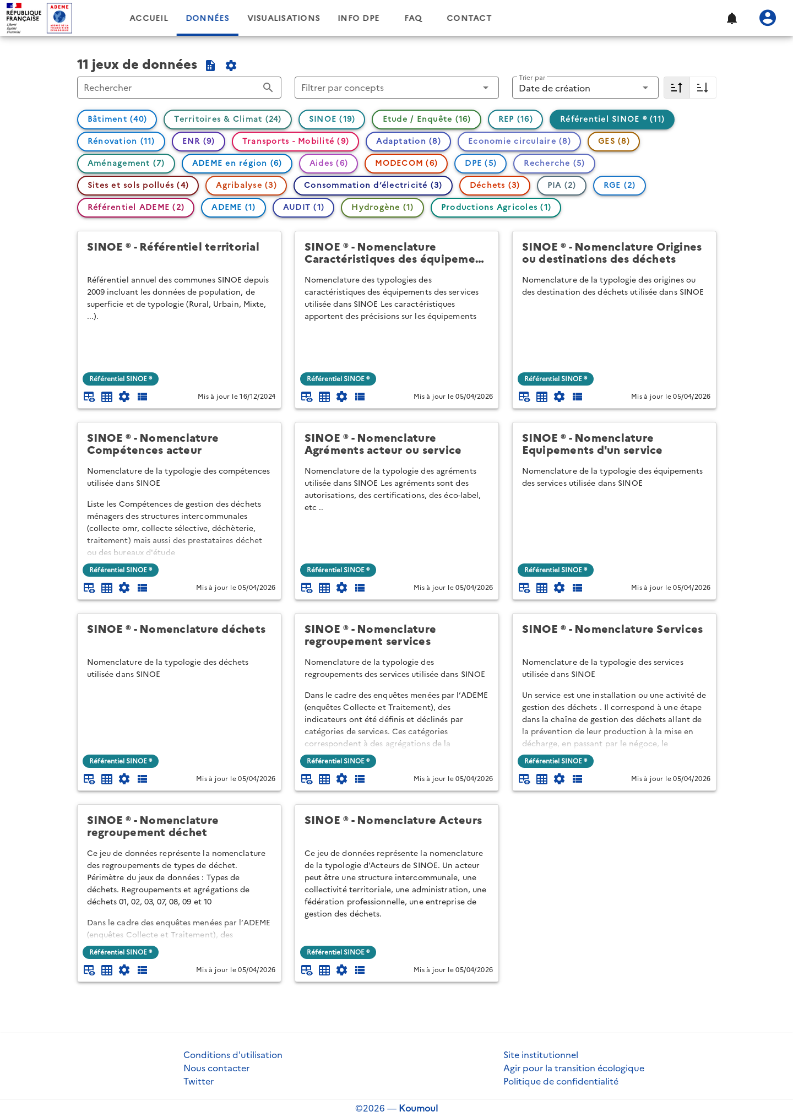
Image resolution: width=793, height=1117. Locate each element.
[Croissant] (703, 88)
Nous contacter (216, 1068)
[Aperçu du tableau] (89, 396)
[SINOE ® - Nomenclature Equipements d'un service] (614, 444)
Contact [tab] (555, 18)
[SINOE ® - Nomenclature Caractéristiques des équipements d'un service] (397, 253)
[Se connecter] (767, 18)
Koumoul (418, 1108)
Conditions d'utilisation (233, 1054)
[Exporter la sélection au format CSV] (210, 65)
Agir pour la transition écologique (573, 1068)
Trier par (532, 77)
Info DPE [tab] (444, 18)
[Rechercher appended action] (268, 87)
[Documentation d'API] (124, 396)
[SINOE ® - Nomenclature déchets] (179, 635)
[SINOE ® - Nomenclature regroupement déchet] (179, 826)
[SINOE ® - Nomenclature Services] (614, 635)
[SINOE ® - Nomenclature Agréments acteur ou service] (397, 444)
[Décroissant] (677, 88)
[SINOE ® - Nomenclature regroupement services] (397, 635)
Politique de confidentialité (560, 1081)
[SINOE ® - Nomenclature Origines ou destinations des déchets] (614, 253)
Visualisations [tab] (369, 18)
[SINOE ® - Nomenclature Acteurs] (397, 826)
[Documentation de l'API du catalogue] (231, 65)
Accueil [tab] (234, 18)
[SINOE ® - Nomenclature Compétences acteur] (179, 444)
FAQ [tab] (499, 18)
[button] (731, 18)
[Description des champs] (142, 396)
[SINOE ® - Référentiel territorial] (179, 253)
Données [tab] (293, 18)
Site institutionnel (540, 1054)
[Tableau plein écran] (107, 396)
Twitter (198, 1081)
